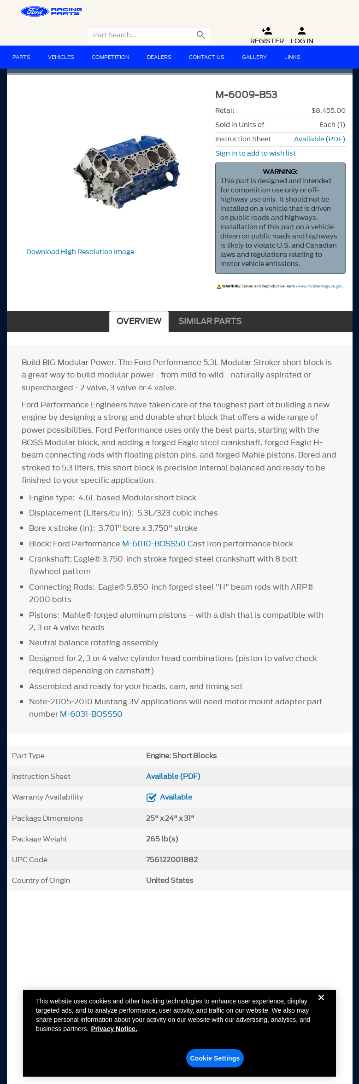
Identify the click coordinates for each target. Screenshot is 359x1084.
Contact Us (206, 57)
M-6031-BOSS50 (91, 713)
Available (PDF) (320, 139)
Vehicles (61, 57)
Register (267, 35)
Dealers (159, 57)
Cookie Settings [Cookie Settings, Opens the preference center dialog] (215, 1062)
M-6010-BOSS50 (154, 543)
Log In (302, 35)
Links (292, 57)
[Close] (321, 1009)
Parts (21, 57)
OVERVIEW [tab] (139, 321)
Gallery (254, 57)
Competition (110, 57)
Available (176, 797)
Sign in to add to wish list (255, 153)
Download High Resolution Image (80, 252)
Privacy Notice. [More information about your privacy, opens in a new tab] (114, 1033)
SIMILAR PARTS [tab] (209, 321)
